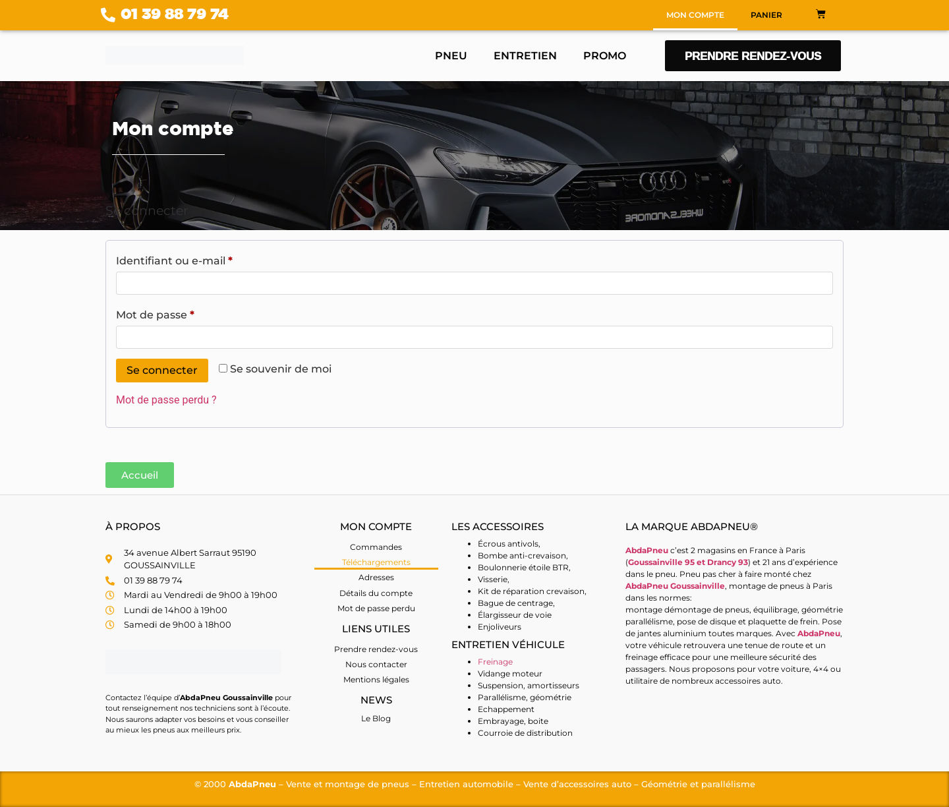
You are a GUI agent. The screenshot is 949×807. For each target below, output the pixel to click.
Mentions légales (376, 679)
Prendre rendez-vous (376, 649)
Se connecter (162, 370)
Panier (766, 15)
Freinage (495, 662)
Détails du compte (376, 593)
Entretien (525, 55)
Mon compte (695, 15)
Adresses (376, 577)
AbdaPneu (818, 633)
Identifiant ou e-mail (204, 259)
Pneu (451, 55)
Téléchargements (376, 562)
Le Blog (376, 718)
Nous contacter (376, 664)
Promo (604, 55)
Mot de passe (185, 313)
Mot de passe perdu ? (166, 400)
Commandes (376, 547)
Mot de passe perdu (376, 608)
